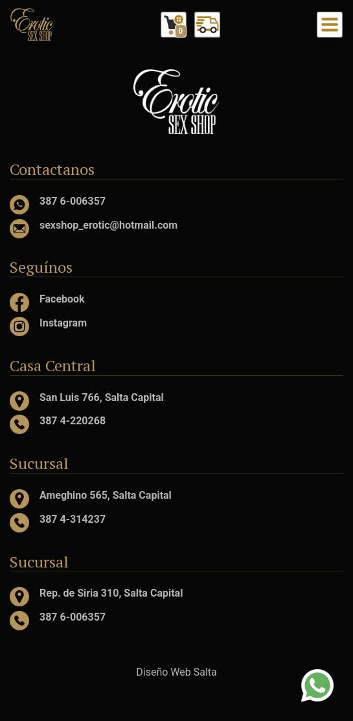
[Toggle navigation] (330, 25)
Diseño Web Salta (176, 672)
